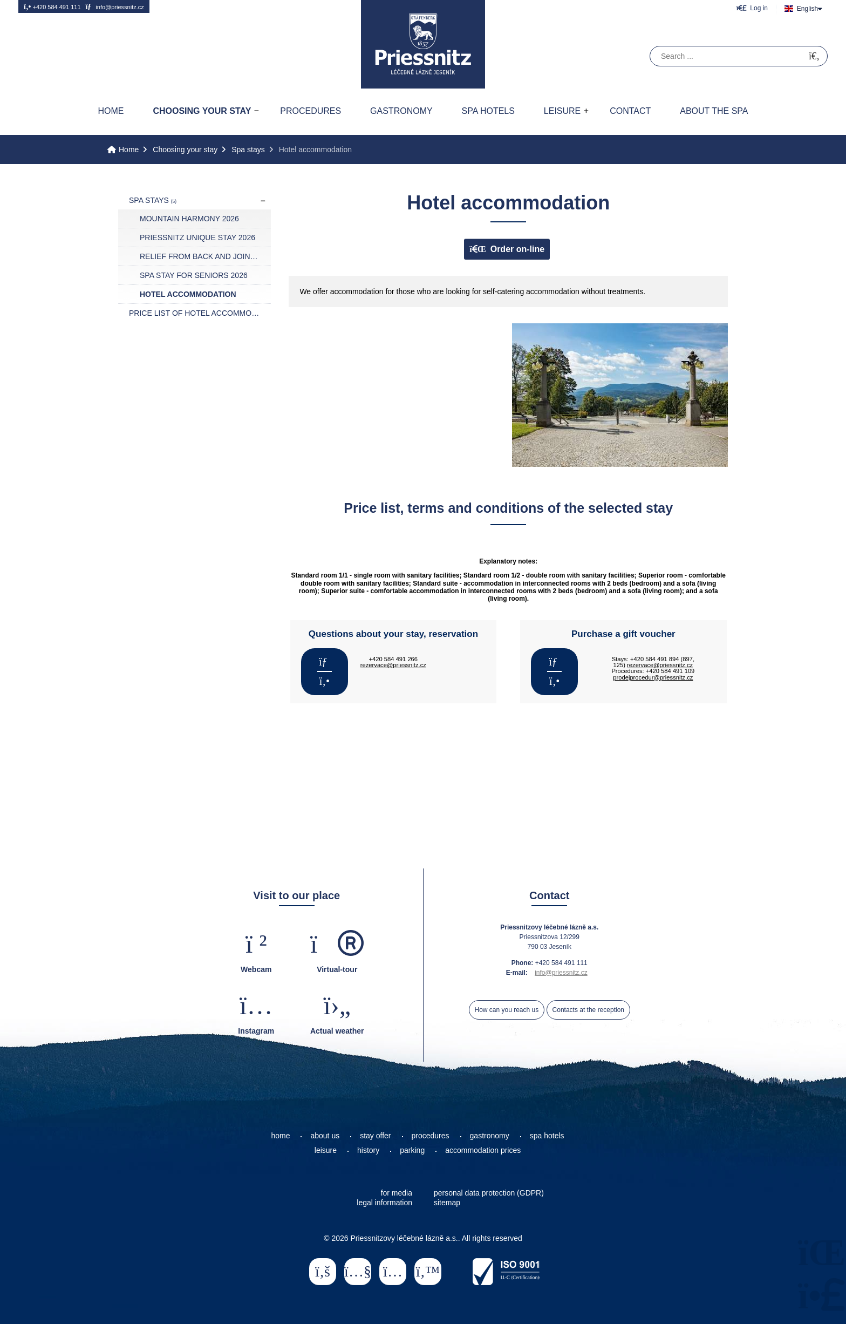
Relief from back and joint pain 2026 (205, 256)
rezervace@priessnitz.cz (393, 665)
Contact (630, 111)
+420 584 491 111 (52, 6)
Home (423, 44)
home (280, 1135)
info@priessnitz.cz (114, 6)
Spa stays (247, 149)
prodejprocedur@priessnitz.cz (653, 677)
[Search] (814, 56)
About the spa (714, 111)
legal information (384, 1202)
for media (396, 1193)
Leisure (562, 111)
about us (324, 1135)
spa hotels (547, 1135)
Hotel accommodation (188, 294)
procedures (430, 1135)
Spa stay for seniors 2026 (194, 275)
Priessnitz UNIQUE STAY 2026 (197, 237)
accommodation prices (483, 1150)
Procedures (310, 111)
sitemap (447, 1202)
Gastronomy (401, 111)
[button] (752, 8)
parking (412, 1150)
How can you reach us (507, 1010)
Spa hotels (488, 111)
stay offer (375, 1135)
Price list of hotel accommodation (200, 313)
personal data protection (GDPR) (489, 1193)
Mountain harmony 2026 (189, 218)
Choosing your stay (202, 111)
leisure (326, 1150)
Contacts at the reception (588, 1010)
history (368, 1150)
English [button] (807, 8)
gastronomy (489, 1135)
